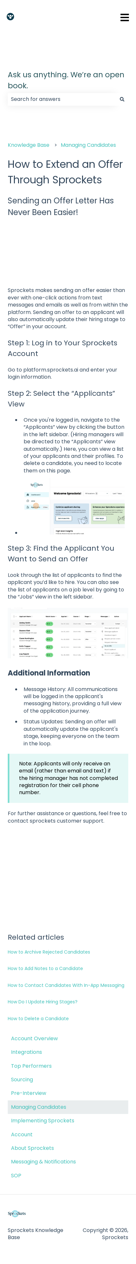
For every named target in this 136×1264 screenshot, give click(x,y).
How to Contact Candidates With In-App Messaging (66, 985)
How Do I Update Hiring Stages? (43, 1002)
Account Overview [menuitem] (34, 1038)
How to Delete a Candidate (38, 1018)
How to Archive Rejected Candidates (49, 952)
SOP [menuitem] (16, 1175)
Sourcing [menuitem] (22, 1079)
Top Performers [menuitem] (31, 1066)
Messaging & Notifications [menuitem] (43, 1161)
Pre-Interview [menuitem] (28, 1093)
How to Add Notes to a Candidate (45, 968)
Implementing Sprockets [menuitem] (42, 1120)
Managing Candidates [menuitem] (38, 1107)
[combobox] (62, 99)
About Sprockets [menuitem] (32, 1148)
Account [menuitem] (22, 1134)
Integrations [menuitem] (26, 1052)
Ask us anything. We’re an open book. (66, 80)
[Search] (122, 99)
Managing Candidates (88, 145)
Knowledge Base (28, 145)
